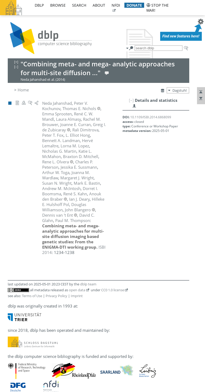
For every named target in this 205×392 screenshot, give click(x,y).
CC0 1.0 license (112, 290)
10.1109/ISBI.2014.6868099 (150, 117)
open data (77, 290)
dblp (39, 5)
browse (58, 5)
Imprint (77, 295)
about (99, 5)
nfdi (116, 5)
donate (134, 5)
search (79, 5)
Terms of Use (32, 295)
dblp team (88, 284)
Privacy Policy (56, 295)
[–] (131, 100)
